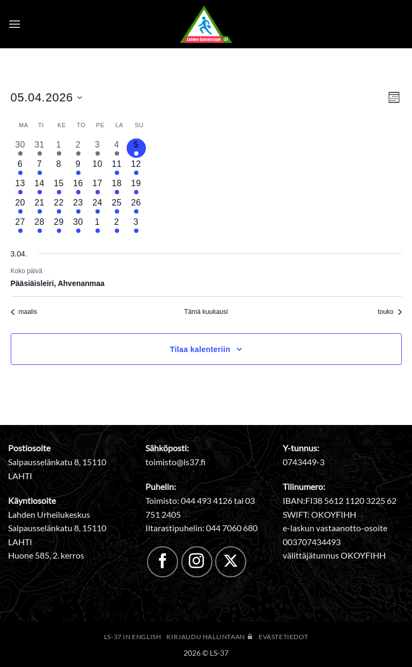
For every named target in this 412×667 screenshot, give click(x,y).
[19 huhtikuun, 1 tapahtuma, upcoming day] (136, 186)
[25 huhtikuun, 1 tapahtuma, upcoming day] (117, 206)
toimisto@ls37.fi (175, 462)
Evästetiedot (283, 637)
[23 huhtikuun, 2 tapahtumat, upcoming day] (78, 206)
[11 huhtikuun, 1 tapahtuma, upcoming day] (117, 167)
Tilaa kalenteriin (200, 349)
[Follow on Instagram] (196, 561)
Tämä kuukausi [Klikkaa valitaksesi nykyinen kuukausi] (205, 312)
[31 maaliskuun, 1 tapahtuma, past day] (39, 148)
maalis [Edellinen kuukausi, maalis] (24, 312)
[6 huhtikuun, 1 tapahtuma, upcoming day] (20, 167)
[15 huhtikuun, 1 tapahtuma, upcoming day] (59, 186)
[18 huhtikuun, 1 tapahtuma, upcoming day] (117, 186)
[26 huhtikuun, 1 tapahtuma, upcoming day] (136, 206)
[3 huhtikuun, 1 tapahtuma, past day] (97, 148)
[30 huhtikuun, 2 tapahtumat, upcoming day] (78, 225)
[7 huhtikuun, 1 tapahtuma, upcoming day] (39, 167)
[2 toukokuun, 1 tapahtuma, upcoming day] (117, 225)
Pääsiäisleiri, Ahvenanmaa (58, 283)
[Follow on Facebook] (162, 561)
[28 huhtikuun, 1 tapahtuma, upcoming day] (39, 225)
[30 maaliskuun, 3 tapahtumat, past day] (20, 148)
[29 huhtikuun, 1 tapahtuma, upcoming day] (59, 225)
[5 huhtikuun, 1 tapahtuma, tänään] (136, 148)
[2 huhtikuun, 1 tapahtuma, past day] (78, 148)
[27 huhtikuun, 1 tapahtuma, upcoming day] (20, 225)
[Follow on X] (230, 561)
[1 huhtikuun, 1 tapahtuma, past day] (59, 148)
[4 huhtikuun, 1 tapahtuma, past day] (117, 148)
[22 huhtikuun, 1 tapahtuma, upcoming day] (59, 206)
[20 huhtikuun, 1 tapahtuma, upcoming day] (20, 206)
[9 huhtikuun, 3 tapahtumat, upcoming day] (78, 167)
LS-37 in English (132, 637)
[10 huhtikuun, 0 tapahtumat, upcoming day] (97, 167)
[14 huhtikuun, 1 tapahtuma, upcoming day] (39, 186)
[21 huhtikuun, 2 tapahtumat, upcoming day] (39, 206)
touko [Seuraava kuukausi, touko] (389, 312)
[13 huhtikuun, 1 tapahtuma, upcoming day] (20, 186)
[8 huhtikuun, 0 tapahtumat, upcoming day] (59, 167)
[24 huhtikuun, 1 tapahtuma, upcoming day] (97, 206)
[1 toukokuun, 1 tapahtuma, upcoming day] (97, 225)
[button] (14, 24)
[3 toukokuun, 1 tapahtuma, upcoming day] (136, 225)
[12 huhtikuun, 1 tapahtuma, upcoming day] (136, 167)
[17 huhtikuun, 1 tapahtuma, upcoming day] (97, 186)
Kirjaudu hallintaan (209, 637)
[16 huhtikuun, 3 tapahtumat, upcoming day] (78, 186)
